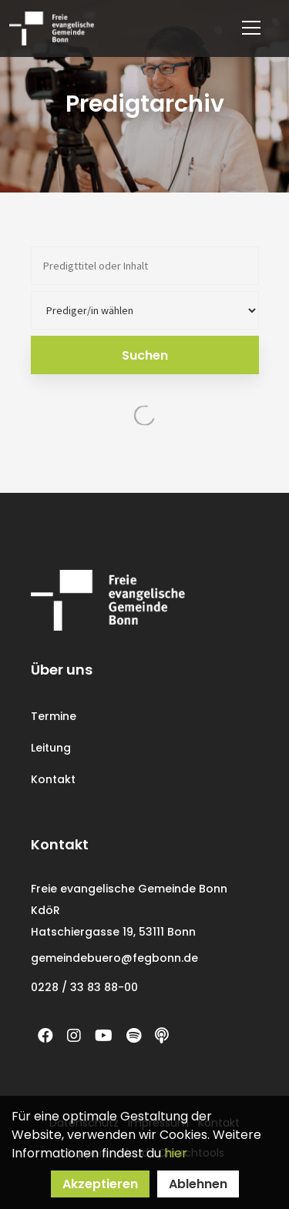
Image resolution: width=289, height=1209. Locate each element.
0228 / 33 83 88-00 (84, 987)
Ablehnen (198, 1184)
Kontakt (53, 779)
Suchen (145, 355)
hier (175, 1153)
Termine (53, 716)
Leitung (51, 747)
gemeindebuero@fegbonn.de (114, 958)
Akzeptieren (100, 1184)
